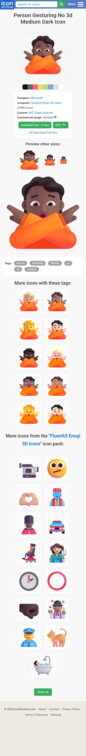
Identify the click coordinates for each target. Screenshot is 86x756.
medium (31, 269)
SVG (60, 125)
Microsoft (36, 98)
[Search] (61, 4)
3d (18, 269)
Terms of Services (36, 714)
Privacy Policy (71, 709)
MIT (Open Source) (41, 112)
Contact (54, 709)
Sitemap (56, 714)
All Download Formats (43, 132)
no (68, 263)
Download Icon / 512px (35, 125)
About (42, 709)
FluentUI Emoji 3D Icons (46, 103)
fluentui (55, 263)
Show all (43, 692)
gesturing (37, 263)
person (20, 263)
